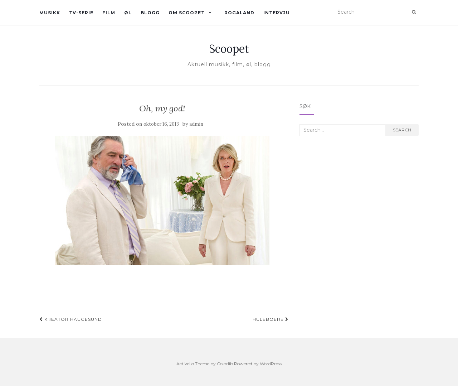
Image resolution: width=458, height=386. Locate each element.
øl (128, 12)
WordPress (271, 363)
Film (108, 12)
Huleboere (271, 319)
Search (402, 129)
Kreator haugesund (70, 319)
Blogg (150, 12)
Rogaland (239, 12)
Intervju (276, 12)
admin (196, 124)
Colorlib (225, 363)
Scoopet (229, 48)
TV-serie (81, 12)
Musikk (49, 12)
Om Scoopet (187, 12)
